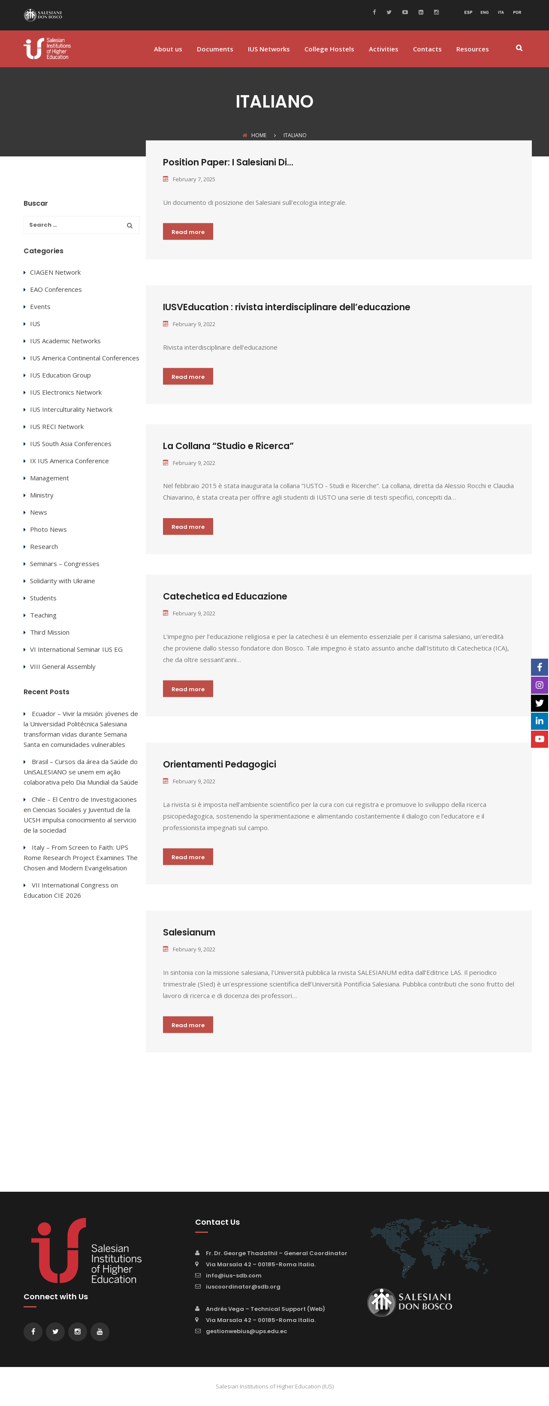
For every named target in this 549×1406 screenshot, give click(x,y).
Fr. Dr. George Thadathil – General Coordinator (276, 1253)
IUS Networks (269, 49)
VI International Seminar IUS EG (76, 649)
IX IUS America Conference (69, 460)
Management (49, 478)
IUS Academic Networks (65, 340)
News (38, 512)
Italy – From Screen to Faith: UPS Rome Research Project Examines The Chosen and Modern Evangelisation (81, 857)
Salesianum (189, 932)
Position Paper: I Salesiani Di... (228, 162)
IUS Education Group (60, 375)
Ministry (42, 495)
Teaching (43, 615)
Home (254, 135)
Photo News (48, 529)
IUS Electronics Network (66, 392)
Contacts (427, 49)
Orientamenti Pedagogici (219, 764)
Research (44, 546)
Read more (188, 232)
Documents (215, 49)
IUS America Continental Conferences (84, 358)
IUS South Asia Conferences (71, 443)
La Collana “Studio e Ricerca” (228, 446)
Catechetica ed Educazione (225, 596)
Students (43, 598)
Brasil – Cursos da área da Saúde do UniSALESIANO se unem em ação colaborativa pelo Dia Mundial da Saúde (81, 771)
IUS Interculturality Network (71, 409)
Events (40, 306)
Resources (472, 49)
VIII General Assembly (63, 666)
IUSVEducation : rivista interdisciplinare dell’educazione (286, 306)
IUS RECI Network (57, 426)
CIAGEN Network (55, 272)
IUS (35, 323)
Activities (383, 49)
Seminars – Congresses (65, 563)
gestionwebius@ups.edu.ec (246, 1331)
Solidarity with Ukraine (62, 580)
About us (168, 49)
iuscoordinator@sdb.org (243, 1287)
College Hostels (329, 49)
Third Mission (49, 632)
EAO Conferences (56, 289)
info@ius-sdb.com (234, 1275)
